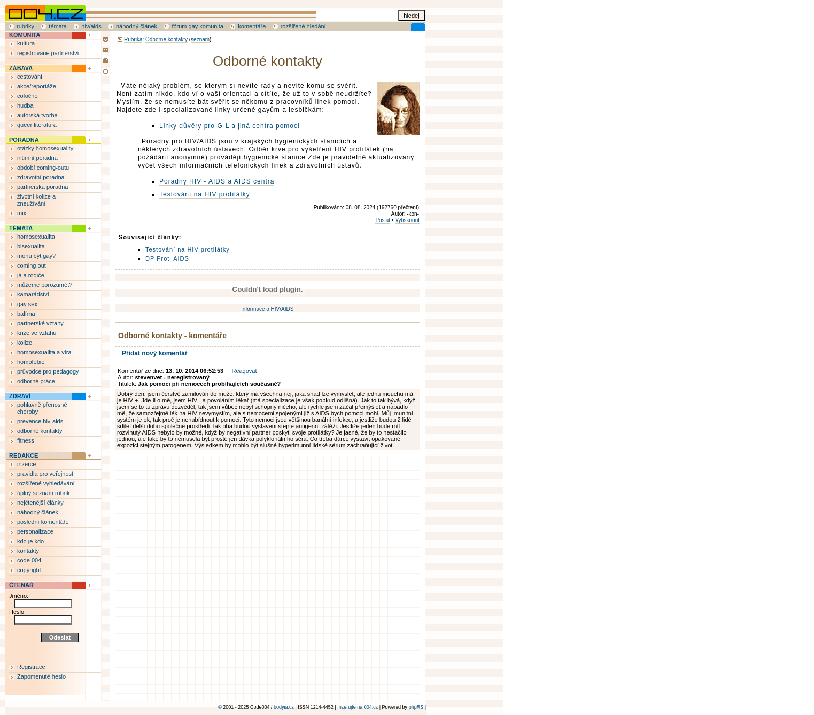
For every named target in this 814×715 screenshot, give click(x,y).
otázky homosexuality (45, 148)
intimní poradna (37, 158)
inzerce (26, 464)
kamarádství (33, 294)
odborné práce (36, 381)
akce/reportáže (36, 86)
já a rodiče (30, 275)
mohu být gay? (36, 256)
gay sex (27, 304)
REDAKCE (23, 455)
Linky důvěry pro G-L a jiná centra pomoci (229, 126)
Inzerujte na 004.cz (357, 707)
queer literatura (37, 124)
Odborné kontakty (166, 39)
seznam (200, 39)
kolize (24, 342)
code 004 (29, 560)
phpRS (416, 707)
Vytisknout (407, 220)
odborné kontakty (39, 431)
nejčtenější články (40, 502)
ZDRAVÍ (19, 396)
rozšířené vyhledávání (46, 483)
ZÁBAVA (21, 68)
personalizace (35, 531)
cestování (29, 76)
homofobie (30, 362)
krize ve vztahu (36, 333)
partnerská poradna (42, 187)
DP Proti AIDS (167, 258)
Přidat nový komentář (155, 353)
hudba (25, 105)
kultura (26, 43)
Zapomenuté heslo (41, 676)
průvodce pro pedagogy (48, 371)
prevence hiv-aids (40, 421)
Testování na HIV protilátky (204, 194)
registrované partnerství (48, 53)
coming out (31, 265)
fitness (25, 440)
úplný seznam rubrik (43, 493)
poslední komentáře (43, 522)
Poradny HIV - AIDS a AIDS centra (216, 181)
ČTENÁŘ (21, 585)
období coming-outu (43, 167)
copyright (29, 570)
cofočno (27, 96)
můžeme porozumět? (44, 285)
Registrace (31, 667)
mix (21, 213)
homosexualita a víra (44, 352)
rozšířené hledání (303, 26)
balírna (26, 313)
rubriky (25, 26)
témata (58, 26)
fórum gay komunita (197, 26)
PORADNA (24, 139)
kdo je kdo (30, 541)
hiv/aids (91, 26)
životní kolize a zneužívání (36, 200)
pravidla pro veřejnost (45, 473)
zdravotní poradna (41, 177)
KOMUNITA (24, 35)
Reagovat (244, 371)
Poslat (382, 220)
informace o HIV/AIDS (268, 309)
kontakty (28, 550)
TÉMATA (21, 228)
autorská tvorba (37, 115)
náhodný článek (136, 26)
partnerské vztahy (40, 323)
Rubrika (133, 39)
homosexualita (36, 236)
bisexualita (31, 246)
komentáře (252, 26)
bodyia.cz (284, 707)
